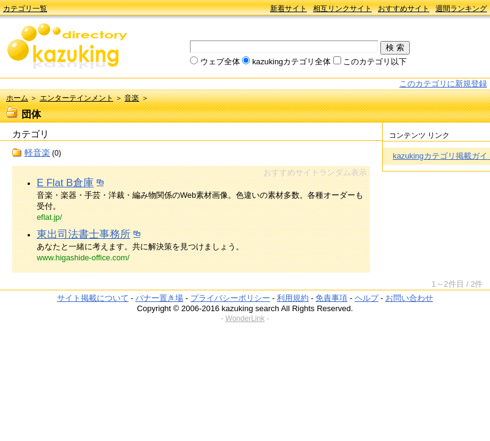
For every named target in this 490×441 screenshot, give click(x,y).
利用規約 (293, 298)
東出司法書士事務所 (83, 234)
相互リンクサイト (342, 8)
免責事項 (331, 298)
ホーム (17, 98)
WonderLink (245, 318)
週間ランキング (461, 8)
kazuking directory (67, 47)
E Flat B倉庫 (65, 183)
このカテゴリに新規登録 (443, 83)
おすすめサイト (403, 8)
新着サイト (288, 8)
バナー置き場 (159, 298)
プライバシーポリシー (230, 298)
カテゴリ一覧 (25, 8)
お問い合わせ (409, 298)
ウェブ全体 (220, 61)
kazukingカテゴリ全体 (291, 61)
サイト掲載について (93, 298)
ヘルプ (367, 298)
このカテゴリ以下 (375, 61)
